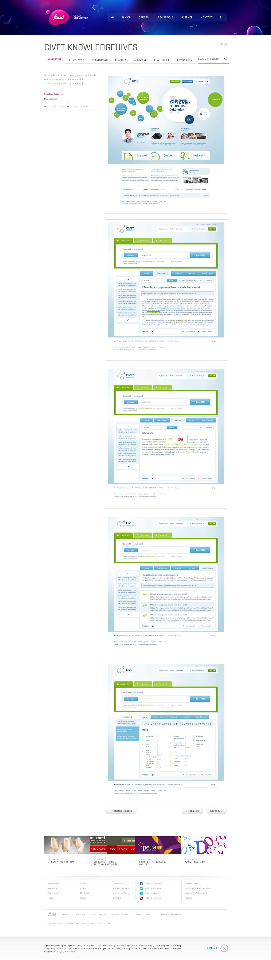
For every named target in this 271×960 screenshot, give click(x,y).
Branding (121, 59)
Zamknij (212, 948)
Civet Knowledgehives (53, 94)
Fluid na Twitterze (153, 888)
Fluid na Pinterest (153, 898)
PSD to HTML (191, 884)
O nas (126, 17)
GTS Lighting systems (61, 861)
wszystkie (54, 59)
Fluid (67, 22)
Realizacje (165, 17)
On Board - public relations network (106, 863)
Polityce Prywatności (65, 952)
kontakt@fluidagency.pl (171, 914)
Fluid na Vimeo (152, 893)
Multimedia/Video (121, 893)
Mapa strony (54, 893)
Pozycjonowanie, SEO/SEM (198, 888)
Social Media (119, 884)
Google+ (189, 898)
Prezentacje (100, 59)
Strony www (76, 59)
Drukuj (223, 44)
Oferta (144, 17)
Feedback (52, 888)
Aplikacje (140, 59)
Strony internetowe (121, 888)
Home (112, 17)
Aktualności (53, 884)
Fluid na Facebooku (154, 884)
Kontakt (207, 17)
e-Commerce (161, 59)
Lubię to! (220, 17)
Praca (50, 898)
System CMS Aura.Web (196, 893)
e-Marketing (184, 59)
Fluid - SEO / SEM (195, 861)
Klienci (187, 17)
